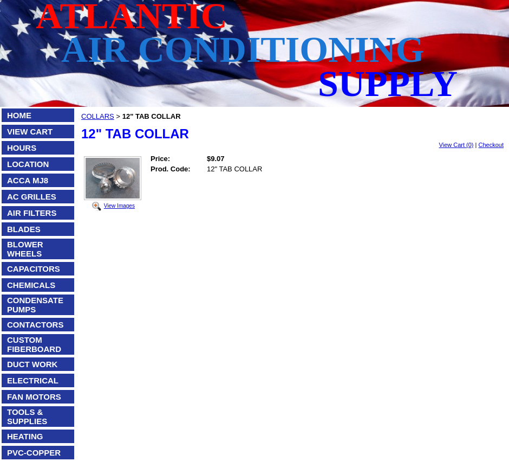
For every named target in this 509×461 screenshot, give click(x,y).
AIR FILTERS (31, 212)
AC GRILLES (31, 196)
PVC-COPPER (34, 452)
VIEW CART (30, 131)
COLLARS (97, 116)
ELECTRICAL (32, 380)
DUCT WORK (32, 364)
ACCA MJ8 (27, 180)
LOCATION (28, 164)
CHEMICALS (31, 285)
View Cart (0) (456, 145)
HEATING (25, 436)
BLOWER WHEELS (25, 249)
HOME (19, 115)
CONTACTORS (35, 324)
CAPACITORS (33, 268)
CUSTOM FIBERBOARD (34, 344)
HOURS (21, 147)
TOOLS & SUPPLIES (27, 416)
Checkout (491, 145)
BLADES (24, 229)
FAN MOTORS (34, 396)
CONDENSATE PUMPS (35, 305)
